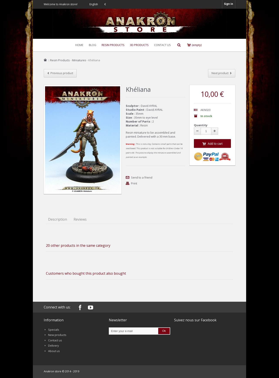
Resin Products (60, 60)
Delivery (53, 345)
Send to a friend (141, 177)
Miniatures (79, 60)
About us (54, 351)
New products (57, 335)
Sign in (228, 4)
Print (134, 183)
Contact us (55, 340)
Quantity (200, 125)
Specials (53, 330)
